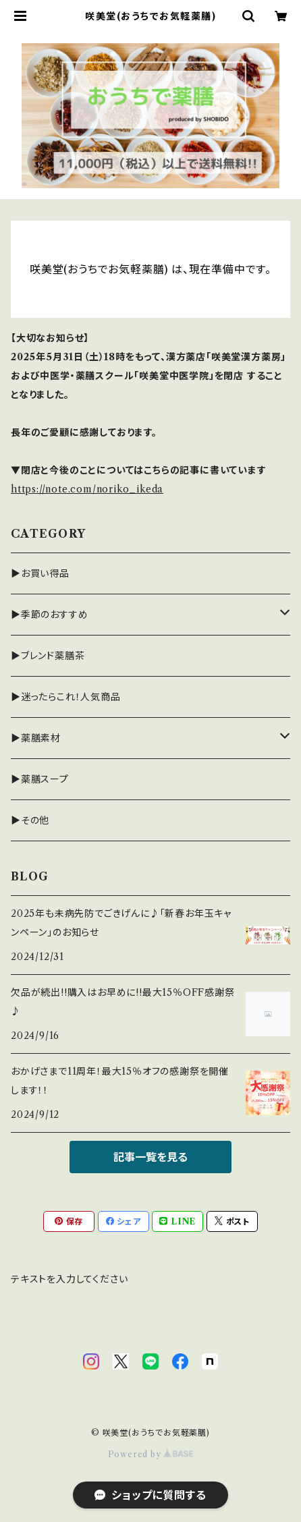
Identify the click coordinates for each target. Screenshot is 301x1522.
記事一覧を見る (150, 1157)
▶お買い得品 (40, 573)
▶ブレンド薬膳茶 (47, 656)
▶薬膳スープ (40, 779)
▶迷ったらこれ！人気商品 (66, 697)
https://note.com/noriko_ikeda (87, 489)
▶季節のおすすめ (49, 615)
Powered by (151, 1454)
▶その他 (30, 820)
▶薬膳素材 (36, 738)
